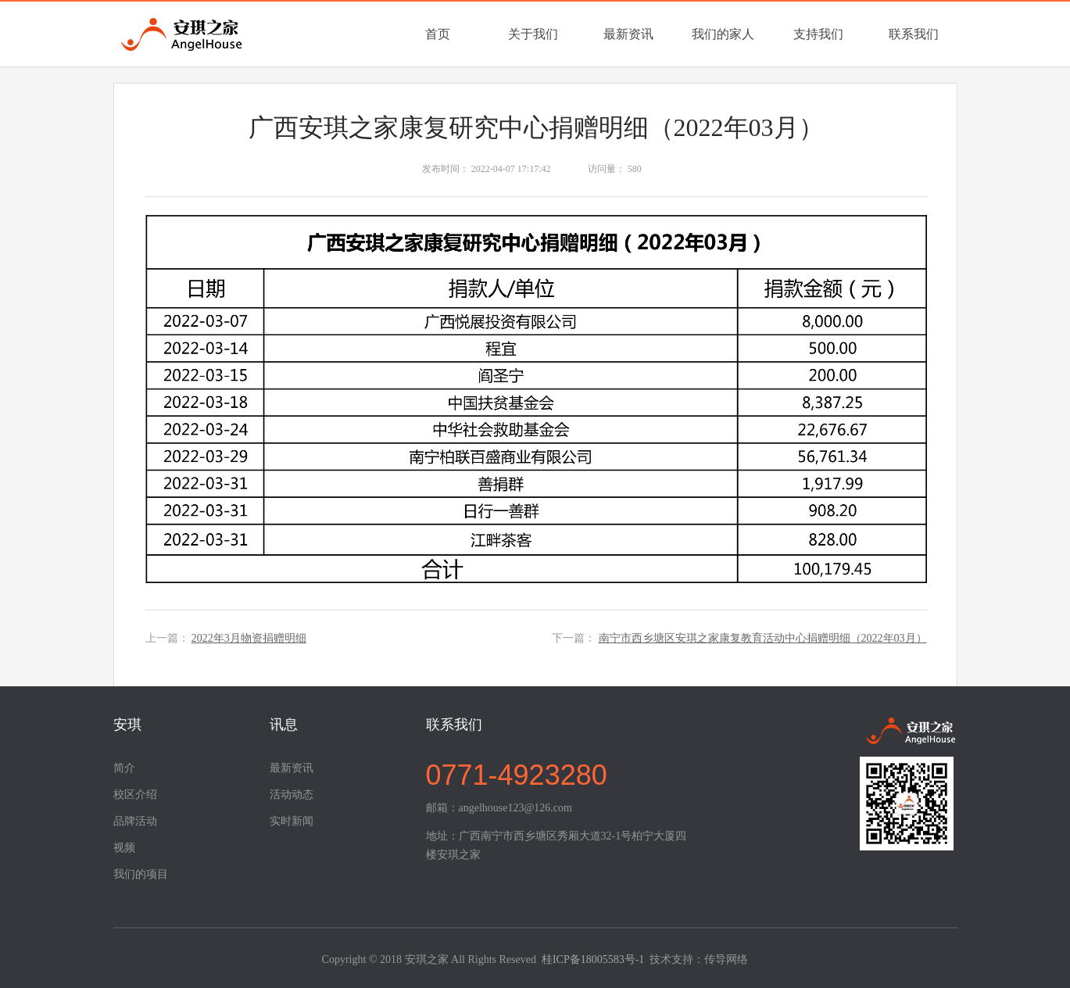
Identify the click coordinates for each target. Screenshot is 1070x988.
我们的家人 (723, 34)
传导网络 (726, 959)
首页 (437, 34)
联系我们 (914, 34)
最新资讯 (628, 34)
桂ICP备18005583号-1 (593, 959)
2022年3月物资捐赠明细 (248, 638)
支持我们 (818, 34)
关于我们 (533, 34)
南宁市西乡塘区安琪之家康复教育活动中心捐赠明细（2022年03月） (763, 638)
